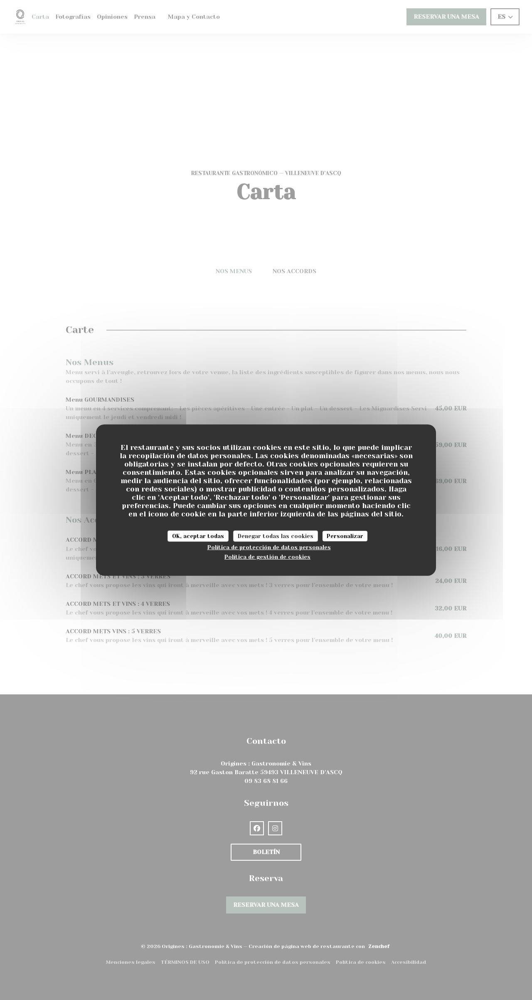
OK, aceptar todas (198, 536)
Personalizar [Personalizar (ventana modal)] (345, 536)
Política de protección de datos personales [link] (269, 547)
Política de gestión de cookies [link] (267, 556)
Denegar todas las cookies (275, 536)
